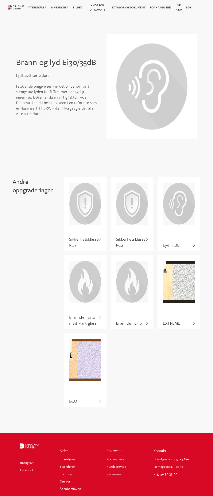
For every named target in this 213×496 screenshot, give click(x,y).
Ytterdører (37, 7)
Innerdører (59, 7)
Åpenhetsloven (70, 489)
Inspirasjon (67, 474)
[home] (18, 7)
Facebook (27, 470)
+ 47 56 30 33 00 (166, 474)
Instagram (27, 462)
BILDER (78, 7)
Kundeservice (116, 466)
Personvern (114, 474)
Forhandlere (160, 7)
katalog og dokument (129, 7)
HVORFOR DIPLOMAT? (97, 7)
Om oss (65, 481)
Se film (179, 7)
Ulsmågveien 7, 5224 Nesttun (174, 459)
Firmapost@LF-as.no (168, 466)
